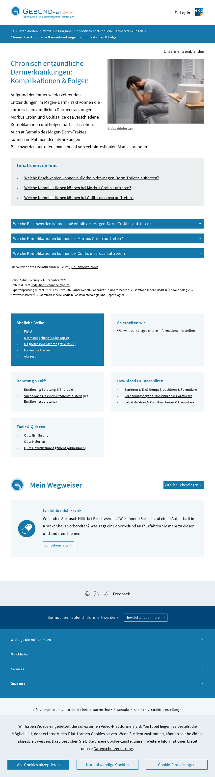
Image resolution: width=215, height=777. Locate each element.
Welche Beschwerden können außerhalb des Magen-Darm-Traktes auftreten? (91, 180)
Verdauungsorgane (57, 33)
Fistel (28, 333)
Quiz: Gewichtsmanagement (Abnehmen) (55, 450)
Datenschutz (102, 712)
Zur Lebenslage (59, 547)
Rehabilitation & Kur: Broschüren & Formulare (159, 404)
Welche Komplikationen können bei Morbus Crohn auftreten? (77, 190)
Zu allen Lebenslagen (184, 486)
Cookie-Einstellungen (126, 741)
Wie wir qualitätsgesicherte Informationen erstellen (156, 333)
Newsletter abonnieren (146, 619)
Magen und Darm (37, 352)
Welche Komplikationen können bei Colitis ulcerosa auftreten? (79, 200)
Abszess (30, 358)
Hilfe (34, 712)
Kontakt (123, 712)
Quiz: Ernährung (36, 437)
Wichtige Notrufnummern (107, 641)
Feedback (121, 596)
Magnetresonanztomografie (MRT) (49, 346)
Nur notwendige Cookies (107, 764)
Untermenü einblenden (184, 53)
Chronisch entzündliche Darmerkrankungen (110, 33)
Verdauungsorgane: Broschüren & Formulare (158, 398)
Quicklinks (107, 656)
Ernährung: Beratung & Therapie (48, 391)
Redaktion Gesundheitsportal (50, 287)
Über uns (107, 686)
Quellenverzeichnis (83, 269)
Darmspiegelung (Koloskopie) (46, 339)
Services (107, 671)
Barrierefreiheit (76, 712)
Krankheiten (28, 33)
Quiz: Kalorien (34, 443)
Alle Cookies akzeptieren (38, 764)
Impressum (52, 712)
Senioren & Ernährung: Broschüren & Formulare (161, 391)
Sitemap (140, 712)
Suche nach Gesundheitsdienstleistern (53, 398)
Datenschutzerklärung (113, 748)
